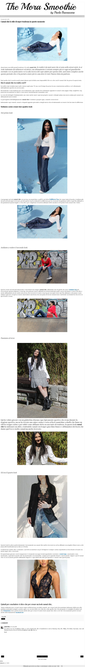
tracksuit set (19, 612)
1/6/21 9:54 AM (13, 626)
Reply (5, 632)
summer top (73, 289)
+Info (58, 666)
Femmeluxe (7, 611)
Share (3, 618)
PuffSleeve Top (54, 199)
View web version (42, 659)
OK (62, 666)
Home (42, 656)
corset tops (62, 554)
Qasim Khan (7, 626)
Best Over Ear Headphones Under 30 (17, 628)
